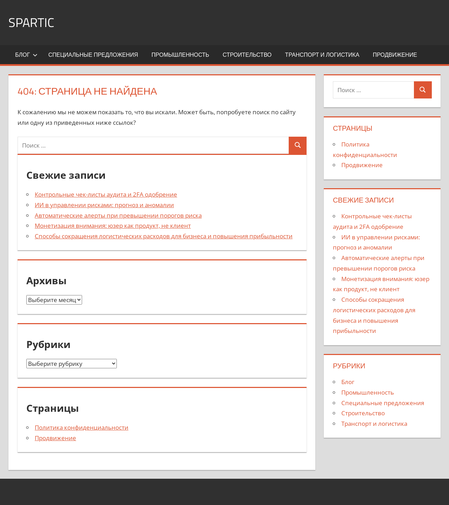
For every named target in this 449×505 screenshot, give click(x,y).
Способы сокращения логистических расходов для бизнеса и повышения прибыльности (164, 236)
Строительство (247, 54)
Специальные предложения (93, 54)
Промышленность (180, 54)
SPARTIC (31, 22)
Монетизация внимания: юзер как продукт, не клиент (113, 225)
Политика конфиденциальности (81, 427)
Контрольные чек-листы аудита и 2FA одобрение (106, 194)
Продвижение (395, 54)
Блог (26, 54)
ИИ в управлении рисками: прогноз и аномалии (104, 205)
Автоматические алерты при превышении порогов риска (118, 215)
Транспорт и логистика (322, 54)
